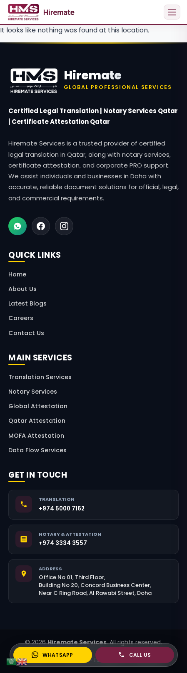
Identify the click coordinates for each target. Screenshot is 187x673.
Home (17, 274)
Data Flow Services (37, 450)
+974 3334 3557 (63, 543)
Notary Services (32, 391)
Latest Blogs (27, 303)
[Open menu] (172, 12)
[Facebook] (41, 226)
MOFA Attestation (36, 435)
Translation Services (40, 377)
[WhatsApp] (17, 226)
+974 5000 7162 (62, 509)
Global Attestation (37, 406)
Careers (20, 318)
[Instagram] (64, 226)
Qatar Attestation (36, 421)
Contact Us (26, 333)
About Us (22, 289)
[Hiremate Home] (93, 80)
